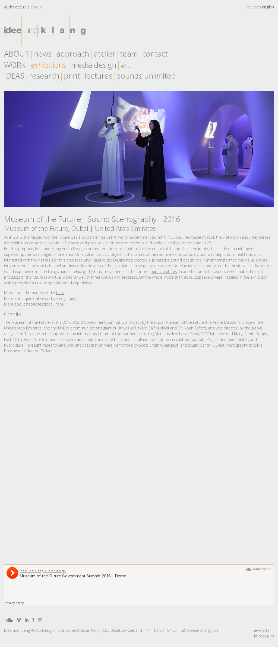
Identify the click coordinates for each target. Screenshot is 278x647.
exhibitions (48, 65)
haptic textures (164, 271)
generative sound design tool (177, 260)
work (15, 65)
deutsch (254, 7)
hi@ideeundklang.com (200, 630)
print (72, 75)
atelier (104, 53)
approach (72, 53)
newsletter (262, 630)
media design (93, 65)
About (16, 53)
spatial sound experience (70, 282)
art (126, 65)
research (44, 75)
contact (155, 53)
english (268, 7)
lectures (98, 75)
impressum (264, 636)
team (129, 53)
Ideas (14, 75)
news (43, 53)
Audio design (15, 7)
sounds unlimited (146, 75)
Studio (36, 7)
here (60, 292)
